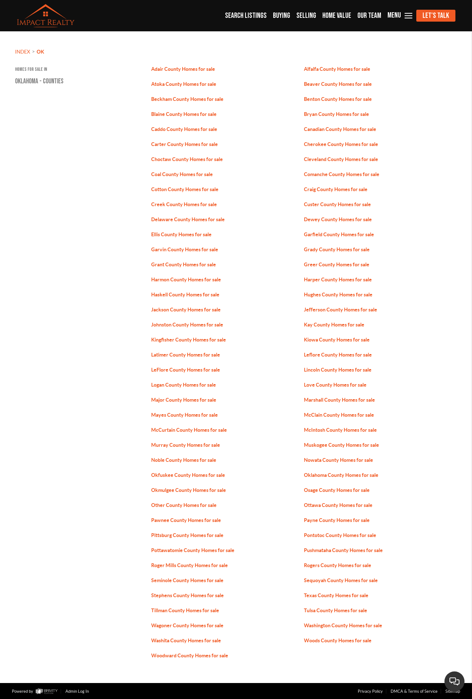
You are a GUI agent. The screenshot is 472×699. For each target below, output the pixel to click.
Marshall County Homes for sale (339, 399)
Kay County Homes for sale (334, 324)
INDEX (22, 52)
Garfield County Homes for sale (339, 234)
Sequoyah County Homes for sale (341, 580)
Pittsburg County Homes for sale (187, 535)
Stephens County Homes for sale (187, 595)
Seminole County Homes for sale (187, 580)
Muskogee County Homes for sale (341, 444)
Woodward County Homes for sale (189, 655)
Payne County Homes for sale (337, 520)
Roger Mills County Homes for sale (189, 565)
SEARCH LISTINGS (246, 15)
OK (40, 52)
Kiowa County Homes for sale (337, 339)
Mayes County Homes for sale (184, 414)
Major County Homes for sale (183, 399)
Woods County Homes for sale (338, 640)
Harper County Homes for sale (338, 279)
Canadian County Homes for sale (340, 129)
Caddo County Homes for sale (184, 129)
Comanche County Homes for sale (341, 174)
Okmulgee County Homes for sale (188, 490)
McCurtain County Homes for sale (189, 429)
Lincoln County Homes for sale (338, 369)
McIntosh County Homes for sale (340, 429)
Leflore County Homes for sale (338, 354)
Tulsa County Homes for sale (335, 610)
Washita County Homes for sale (186, 640)
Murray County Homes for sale (185, 444)
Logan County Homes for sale (183, 384)
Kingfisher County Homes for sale (188, 339)
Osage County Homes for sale (337, 490)
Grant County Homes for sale (183, 264)
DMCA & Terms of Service (414, 691)
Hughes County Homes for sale (338, 294)
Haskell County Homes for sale (185, 294)
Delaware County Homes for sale (188, 219)
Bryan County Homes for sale (336, 114)
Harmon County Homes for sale (186, 279)
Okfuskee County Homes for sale (188, 474)
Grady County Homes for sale (337, 249)
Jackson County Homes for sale (186, 309)
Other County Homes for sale (184, 505)
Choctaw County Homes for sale (187, 159)
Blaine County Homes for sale (184, 114)
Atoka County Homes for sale (183, 83)
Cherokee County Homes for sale (341, 144)
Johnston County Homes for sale (187, 324)
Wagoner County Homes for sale (187, 625)
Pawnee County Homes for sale (186, 520)
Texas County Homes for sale (336, 595)
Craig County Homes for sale (335, 189)
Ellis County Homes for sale (181, 234)
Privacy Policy (370, 691)
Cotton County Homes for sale (184, 189)
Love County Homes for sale (335, 384)
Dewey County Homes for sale (338, 219)
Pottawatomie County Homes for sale (192, 550)
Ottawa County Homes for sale (338, 505)
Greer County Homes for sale (336, 264)
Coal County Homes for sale (182, 174)
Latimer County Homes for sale (185, 354)
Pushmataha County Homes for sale (343, 550)
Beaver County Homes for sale (338, 83)
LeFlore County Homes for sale (185, 369)
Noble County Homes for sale (183, 459)
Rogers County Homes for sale (337, 565)
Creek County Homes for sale (184, 204)
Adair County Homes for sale (183, 68)
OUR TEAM (369, 15)
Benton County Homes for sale (338, 99)
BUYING (281, 15)
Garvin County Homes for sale (184, 249)
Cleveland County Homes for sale (341, 159)
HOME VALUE (336, 15)
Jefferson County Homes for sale (340, 309)
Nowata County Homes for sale (338, 459)
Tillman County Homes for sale (185, 610)
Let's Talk (436, 15)
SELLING (306, 15)
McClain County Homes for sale (339, 414)
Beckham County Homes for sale (187, 99)
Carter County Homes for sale (184, 144)
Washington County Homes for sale (343, 625)
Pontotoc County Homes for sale (340, 535)
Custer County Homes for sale (337, 204)
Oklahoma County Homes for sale (341, 474)
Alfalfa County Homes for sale (337, 68)
